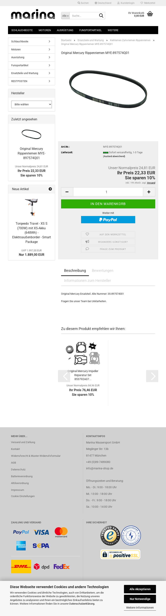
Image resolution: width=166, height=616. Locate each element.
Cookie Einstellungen (23, 496)
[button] (103, 3)
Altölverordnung (20, 483)
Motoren (45, 30)
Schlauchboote (22, 30)
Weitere (113, 30)
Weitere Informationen (140, 607)
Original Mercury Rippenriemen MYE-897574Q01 (31, 153)
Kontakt (15, 449)
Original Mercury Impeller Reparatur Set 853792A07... (82, 375)
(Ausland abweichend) (114, 156)
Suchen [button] (83, 3)
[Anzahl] (108, 191)
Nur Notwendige (140, 599)
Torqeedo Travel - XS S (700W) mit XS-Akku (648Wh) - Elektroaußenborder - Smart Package (31, 233)
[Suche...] (65, 15)
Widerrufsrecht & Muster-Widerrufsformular (35, 455)
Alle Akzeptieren (140, 589)
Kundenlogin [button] (126, 3)
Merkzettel (148, 3)
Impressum (17, 489)
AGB (13, 462)
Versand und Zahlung (23, 442)
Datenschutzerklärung (81, 603)
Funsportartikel (90, 30)
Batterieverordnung (21, 476)
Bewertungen (102, 270)
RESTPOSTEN (19, 81)
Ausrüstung (65, 30)
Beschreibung (75, 270)
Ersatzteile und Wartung (24, 73)
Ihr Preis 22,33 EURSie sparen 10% (31, 171)
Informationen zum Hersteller (87, 280)
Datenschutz (18, 469)
